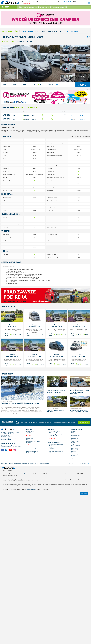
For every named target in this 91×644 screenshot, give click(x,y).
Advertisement (30, 436)
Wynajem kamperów (75, 441)
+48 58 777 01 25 (8, 436)
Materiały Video (52, 445)
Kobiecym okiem (74, 436)
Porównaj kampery (30, 31)
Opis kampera (7, 41)
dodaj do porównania (83, 37)
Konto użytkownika (30, 431)
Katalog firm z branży (53, 435)
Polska (72, 432)
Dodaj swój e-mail (83, 422)
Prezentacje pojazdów (75, 445)
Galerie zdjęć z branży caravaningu (56, 444)
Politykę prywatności (28, 473)
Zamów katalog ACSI (30, 452)
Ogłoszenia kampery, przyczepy (55, 434)
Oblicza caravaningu (75, 439)
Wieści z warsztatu (75, 449)
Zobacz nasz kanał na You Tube (55, 450)
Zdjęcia (20, 41)
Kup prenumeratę (30, 450)
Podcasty (73, 456)
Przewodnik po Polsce (75, 435)
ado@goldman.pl (7, 439)
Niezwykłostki (74, 455)
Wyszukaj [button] (72, 31)
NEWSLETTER (7, 422)
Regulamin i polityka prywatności (33, 441)
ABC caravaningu (74, 438)
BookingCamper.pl (52, 436)
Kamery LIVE (51, 448)
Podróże (73, 442)
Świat (72, 434)
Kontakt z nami (29, 438)
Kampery (5, 7)
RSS (27, 439)
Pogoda (50, 447)
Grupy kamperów (9, 31)
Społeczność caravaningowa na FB (56, 451)
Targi (72, 458)
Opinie (29, 41)
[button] (75, 2)
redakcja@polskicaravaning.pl (10, 438)
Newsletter (28, 442)
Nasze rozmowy (74, 454)
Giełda (50, 452)
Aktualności (73, 431)
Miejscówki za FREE (53, 432)
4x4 (72, 452)
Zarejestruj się (29, 432)
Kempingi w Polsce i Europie (54, 431)
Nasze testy (73, 451)
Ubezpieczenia (29, 444)
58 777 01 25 (6, 435)
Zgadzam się (84, 493)
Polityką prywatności (31, 489)
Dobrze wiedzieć (74, 448)
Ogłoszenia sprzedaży (53, 31)
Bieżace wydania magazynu (32, 451)
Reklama (28, 435)
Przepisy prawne (74, 446)
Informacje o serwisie (30, 434)
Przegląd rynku (74, 444)
